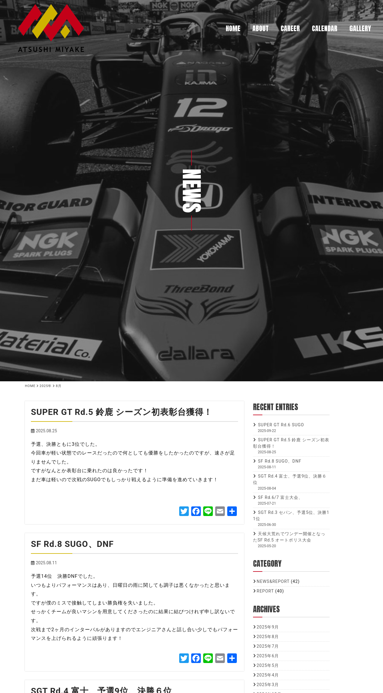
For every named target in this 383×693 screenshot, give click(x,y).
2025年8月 (268, 636)
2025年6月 (268, 655)
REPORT (265, 591)
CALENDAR (324, 28)
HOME (233, 28)
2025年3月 (268, 684)
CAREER (290, 28)
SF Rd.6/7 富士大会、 (280, 497)
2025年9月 (268, 627)
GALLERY (360, 28)
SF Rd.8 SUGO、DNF (279, 461)
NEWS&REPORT (273, 581)
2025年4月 (268, 675)
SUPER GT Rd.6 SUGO (281, 424)
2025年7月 (268, 646)
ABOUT (260, 28)
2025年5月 (268, 665)
